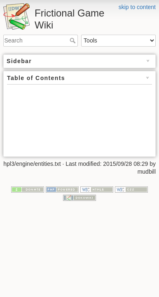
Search (73, 40)
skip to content (137, 7)
